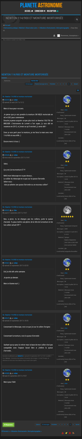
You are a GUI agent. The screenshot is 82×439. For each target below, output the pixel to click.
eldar (16, 100)
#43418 (6, 100)
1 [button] (57, 84)
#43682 (6, 373)
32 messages (29, 84)
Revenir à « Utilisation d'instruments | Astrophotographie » (21, 431)
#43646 (6, 155)
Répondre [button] (8, 425)
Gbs (15, 210)
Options (38, 424)
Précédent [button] (52, 84)
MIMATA (20, 356)
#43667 (6, 263)
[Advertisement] (41, 56)
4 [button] (67, 424)
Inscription (53, 11)
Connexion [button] (40, 11)
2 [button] (60, 84)
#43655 (6, 210)
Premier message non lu (41, 84)
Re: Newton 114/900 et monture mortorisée (17, 97)
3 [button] (63, 84)
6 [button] (71, 84)
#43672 (6, 318)
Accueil (29, 11)
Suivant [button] (76, 84)
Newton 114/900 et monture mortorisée (24, 74)
